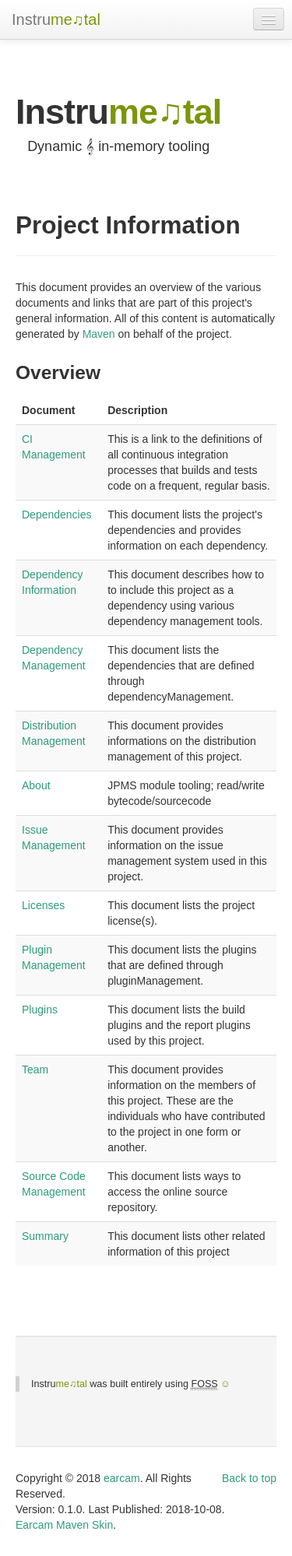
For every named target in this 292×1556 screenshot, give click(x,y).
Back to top (249, 1478)
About (36, 785)
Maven (99, 334)
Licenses (43, 905)
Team (35, 1069)
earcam (122, 1478)
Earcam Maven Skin (64, 1525)
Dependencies (57, 514)
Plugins (40, 1009)
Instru (56, 19)
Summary (45, 1236)
